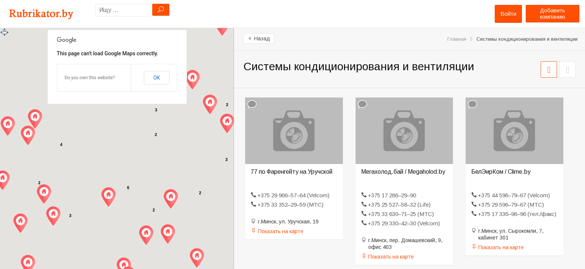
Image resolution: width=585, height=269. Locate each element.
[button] (20, 223)
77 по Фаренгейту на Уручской (291, 171)
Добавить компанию (552, 13)
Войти (508, 13)
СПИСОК (567, 69)
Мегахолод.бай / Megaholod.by (403, 171)
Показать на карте (280, 231)
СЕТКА (549, 69)
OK (156, 78)
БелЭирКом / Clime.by (501, 171)
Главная (456, 39)
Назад (258, 38)
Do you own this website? (90, 77)
